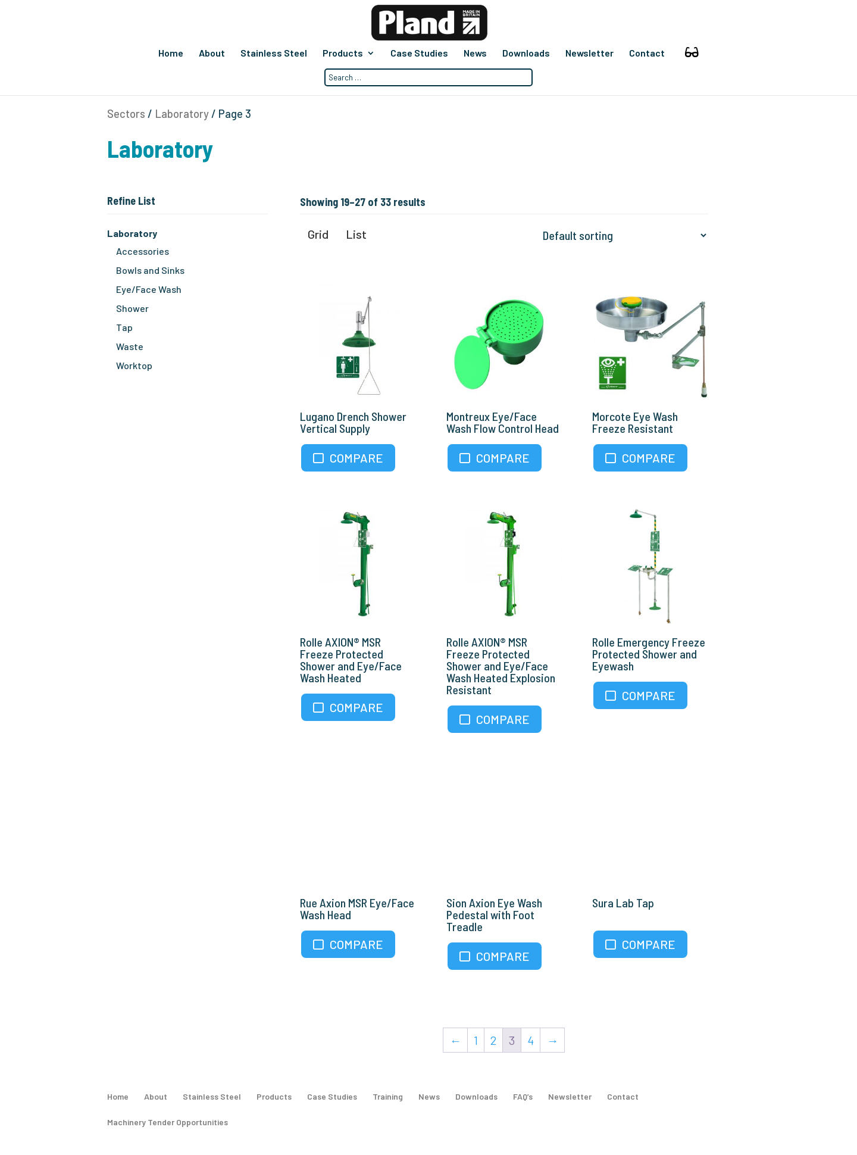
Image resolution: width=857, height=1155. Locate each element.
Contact (647, 53)
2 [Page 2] (493, 1040)
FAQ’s (523, 1096)
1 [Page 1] (476, 1040)
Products (343, 53)
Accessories (142, 251)
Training (388, 1096)
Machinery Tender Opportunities (167, 1122)
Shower (132, 308)
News (475, 53)
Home (170, 53)
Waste (129, 346)
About (212, 53)
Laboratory (182, 113)
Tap (124, 327)
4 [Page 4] (530, 1040)
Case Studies (419, 53)
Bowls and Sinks (150, 270)
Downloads (526, 53)
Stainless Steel (273, 53)
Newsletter (589, 53)
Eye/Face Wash (149, 289)
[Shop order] (622, 235)
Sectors (126, 113)
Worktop (134, 365)
